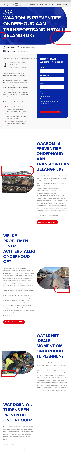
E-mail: (47, 83)
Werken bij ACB (64, 1)
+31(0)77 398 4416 (7, 4)
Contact (65, 4)
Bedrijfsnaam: (49, 75)
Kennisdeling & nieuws (42, 4)
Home (4, 63)
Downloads (32, 4)
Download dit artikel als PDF (56, 112)
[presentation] (55, 107)
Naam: (47, 67)
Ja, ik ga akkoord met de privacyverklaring (52, 95)
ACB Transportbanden (43, 1)
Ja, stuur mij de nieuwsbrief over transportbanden (55, 102)
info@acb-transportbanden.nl (17, 4)
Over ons (51, 4)
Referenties (58, 4)
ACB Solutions (54, 1)
